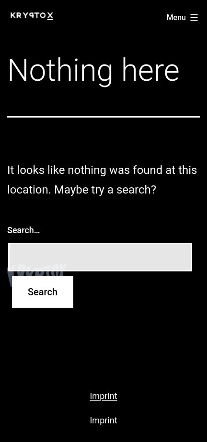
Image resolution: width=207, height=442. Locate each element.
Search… (23, 230)
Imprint (103, 396)
